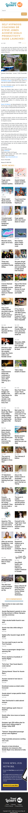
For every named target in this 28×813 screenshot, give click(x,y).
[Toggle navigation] (3, 19)
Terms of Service (9, 806)
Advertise (13, 804)
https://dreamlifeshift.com (7, 86)
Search (24, 14)
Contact (20, 804)
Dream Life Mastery (5, 104)
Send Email (6, 150)
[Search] (14, 10)
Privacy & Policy (19, 806)
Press (7, 804)
